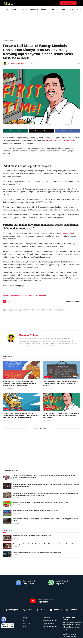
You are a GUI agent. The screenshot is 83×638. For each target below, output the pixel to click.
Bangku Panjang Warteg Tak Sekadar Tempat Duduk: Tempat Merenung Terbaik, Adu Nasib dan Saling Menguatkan (61, 415)
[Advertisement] (41, 323)
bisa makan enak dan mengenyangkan (60, 140)
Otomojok (61, 9)
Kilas (43, 9)
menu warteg (41, 310)
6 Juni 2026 (16, 538)
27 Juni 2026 (16, 513)
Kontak (24, 627)
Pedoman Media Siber (50, 621)
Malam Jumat (75, 9)
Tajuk (24, 9)
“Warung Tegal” (68, 233)
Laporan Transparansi (50, 627)
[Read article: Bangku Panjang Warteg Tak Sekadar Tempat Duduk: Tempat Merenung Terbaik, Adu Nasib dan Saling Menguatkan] (61, 402)
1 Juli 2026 (16, 488)
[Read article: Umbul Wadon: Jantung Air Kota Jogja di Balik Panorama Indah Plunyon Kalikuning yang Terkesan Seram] (7, 521)
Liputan (15, 9)
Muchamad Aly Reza (17, 63)
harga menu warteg (14, 310)
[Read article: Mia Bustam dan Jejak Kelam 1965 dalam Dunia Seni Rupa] (7, 538)
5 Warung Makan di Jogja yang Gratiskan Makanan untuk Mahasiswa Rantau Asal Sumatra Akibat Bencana (60, 383)
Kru (23, 621)
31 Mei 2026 (16, 546)
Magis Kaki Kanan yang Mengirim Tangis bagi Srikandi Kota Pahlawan (36, 510)
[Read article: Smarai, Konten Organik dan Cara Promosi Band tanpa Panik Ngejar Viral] (7, 554)
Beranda (5, 40)
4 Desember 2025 (48, 388)
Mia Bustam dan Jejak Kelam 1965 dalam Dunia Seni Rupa (32, 535)
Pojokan (34, 9)
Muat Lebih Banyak (41, 428)
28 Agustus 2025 (48, 420)
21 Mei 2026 (16, 554)
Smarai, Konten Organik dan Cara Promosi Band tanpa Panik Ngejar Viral (37, 552)
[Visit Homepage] (9, 3)
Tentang (24, 618)
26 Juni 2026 (16, 523)
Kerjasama (46, 618)
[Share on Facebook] (67, 131)
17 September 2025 (8, 420)
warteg (50, 310)
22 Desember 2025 (8, 388)
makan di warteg (28, 310)
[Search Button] (79, 3)
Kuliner (18, 40)
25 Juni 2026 (16, 504)
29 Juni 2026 (16, 480)
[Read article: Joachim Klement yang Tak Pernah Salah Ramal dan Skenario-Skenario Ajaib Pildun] (7, 504)
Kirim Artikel (68, 3)
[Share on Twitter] (41, 131)
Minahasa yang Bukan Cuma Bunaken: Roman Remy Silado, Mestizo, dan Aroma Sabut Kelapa (44, 544)
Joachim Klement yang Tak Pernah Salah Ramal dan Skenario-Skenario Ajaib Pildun (40, 502)
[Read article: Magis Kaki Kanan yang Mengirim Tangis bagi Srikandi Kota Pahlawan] (7, 513)
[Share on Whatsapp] (15, 131)
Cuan (51, 9)
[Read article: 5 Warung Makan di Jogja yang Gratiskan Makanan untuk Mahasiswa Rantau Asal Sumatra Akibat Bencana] (61, 370)
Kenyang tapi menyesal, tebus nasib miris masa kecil (25, 295)
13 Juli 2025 (31, 63)
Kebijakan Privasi (48, 624)
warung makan (60, 310)
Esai (6, 9)
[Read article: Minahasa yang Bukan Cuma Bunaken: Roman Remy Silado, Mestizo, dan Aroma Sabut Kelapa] (7, 546)
